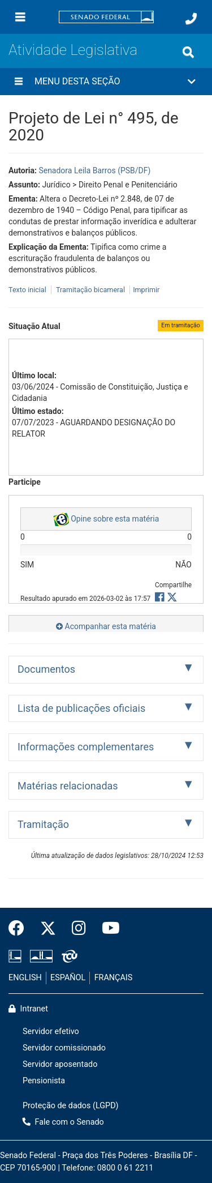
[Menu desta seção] (18, 81)
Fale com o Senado (63, 1122)
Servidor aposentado (60, 1064)
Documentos (46, 669)
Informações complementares (86, 747)
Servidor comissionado (64, 1048)
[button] (106, 81)
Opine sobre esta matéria (106, 519)
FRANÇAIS (113, 978)
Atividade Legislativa (72, 49)
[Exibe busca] (188, 52)
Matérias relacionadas (68, 786)
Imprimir (146, 289)
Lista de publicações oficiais (81, 708)
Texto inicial (28, 289)
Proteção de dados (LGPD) (71, 1106)
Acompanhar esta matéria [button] (106, 626)
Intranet (28, 1009)
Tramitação (43, 824)
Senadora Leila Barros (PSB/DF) (94, 170)
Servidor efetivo (51, 1031)
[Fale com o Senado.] (191, 18)
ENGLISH (25, 978)
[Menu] (20, 17)
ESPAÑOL (67, 978)
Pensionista (44, 1081)
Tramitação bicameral (90, 289)
